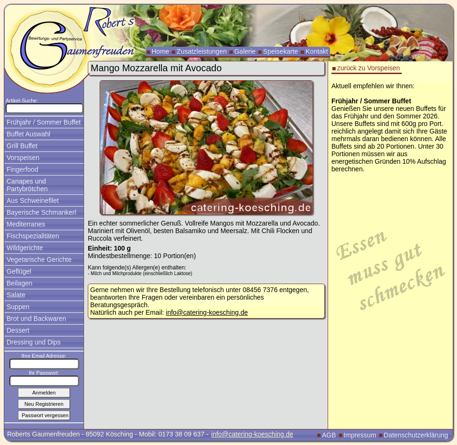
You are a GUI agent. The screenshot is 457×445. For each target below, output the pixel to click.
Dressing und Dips (33, 342)
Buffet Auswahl (28, 134)
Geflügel (19, 271)
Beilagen (20, 283)
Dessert (18, 330)
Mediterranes (26, 224)
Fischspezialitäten (33, 236)
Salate (16, 295)
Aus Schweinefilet (33, 200)
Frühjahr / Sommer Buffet (44, 122)
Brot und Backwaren (36, 318)
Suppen (18, 307)
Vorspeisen (23, 157)
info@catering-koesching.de (207, 312)
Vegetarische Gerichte (39, 259)
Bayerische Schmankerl (41, 212)
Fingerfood (22, 169)
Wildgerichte (25, 248)
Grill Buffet (22, 146)
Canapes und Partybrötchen (27, 185)
